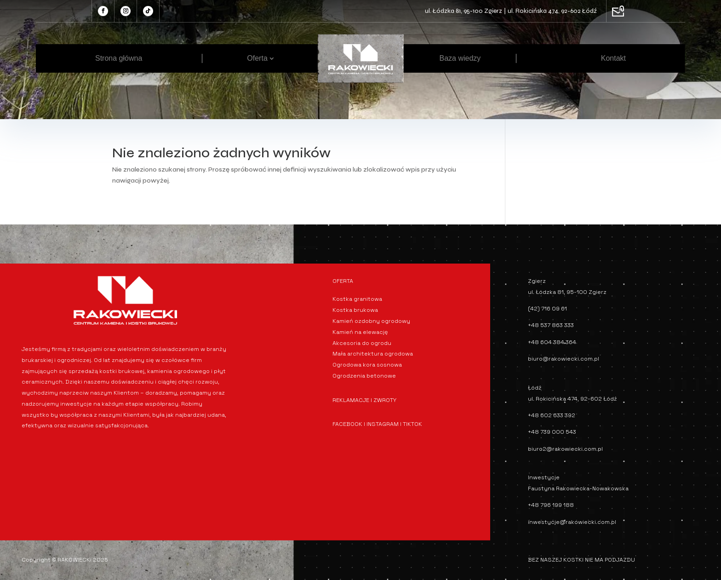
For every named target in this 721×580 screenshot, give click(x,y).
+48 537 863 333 (551, 325)
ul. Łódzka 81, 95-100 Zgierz (463, 11)
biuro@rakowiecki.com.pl (563, 358)
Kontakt (613, 58)
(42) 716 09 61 (547, 308)
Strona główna (118, 58)
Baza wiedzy (460, 58)
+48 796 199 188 (551, 505)
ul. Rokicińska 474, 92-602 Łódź (552, 11)
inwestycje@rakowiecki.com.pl (572, 522)
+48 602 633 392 (551, 415)
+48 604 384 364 (552, 342)
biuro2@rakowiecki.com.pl (565, 449)
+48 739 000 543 (552, 432)
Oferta (257, 58)
